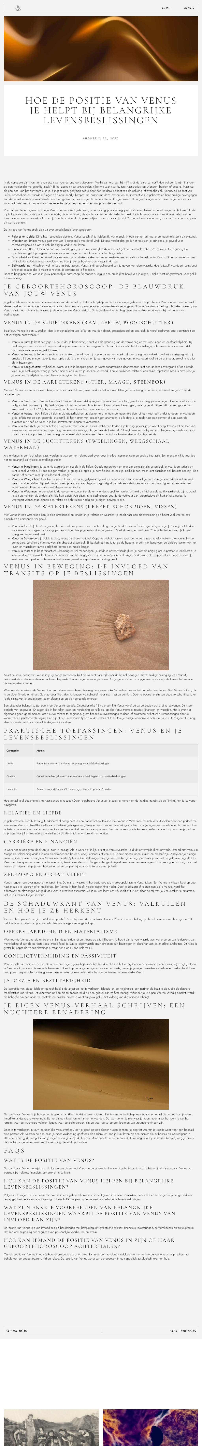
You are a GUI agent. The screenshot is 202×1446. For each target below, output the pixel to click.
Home (166, 8)
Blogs (189, 8)
